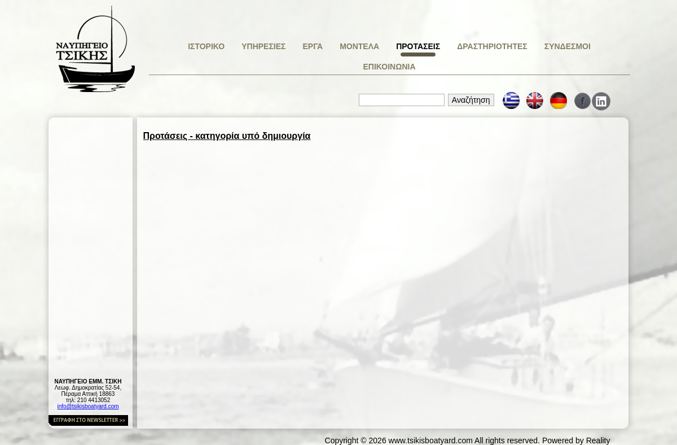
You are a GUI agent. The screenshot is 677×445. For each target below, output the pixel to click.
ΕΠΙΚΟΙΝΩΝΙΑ (389, 66)
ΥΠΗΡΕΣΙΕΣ (263, 46)
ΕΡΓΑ (312, 46)
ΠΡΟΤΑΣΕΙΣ (418, 46)
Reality (598, 440)
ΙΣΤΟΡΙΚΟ (206, 46)
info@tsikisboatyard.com (87, 406)
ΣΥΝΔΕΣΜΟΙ (567, 46)
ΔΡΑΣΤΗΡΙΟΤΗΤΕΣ (492, 46)
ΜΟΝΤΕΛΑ (359, 46)
